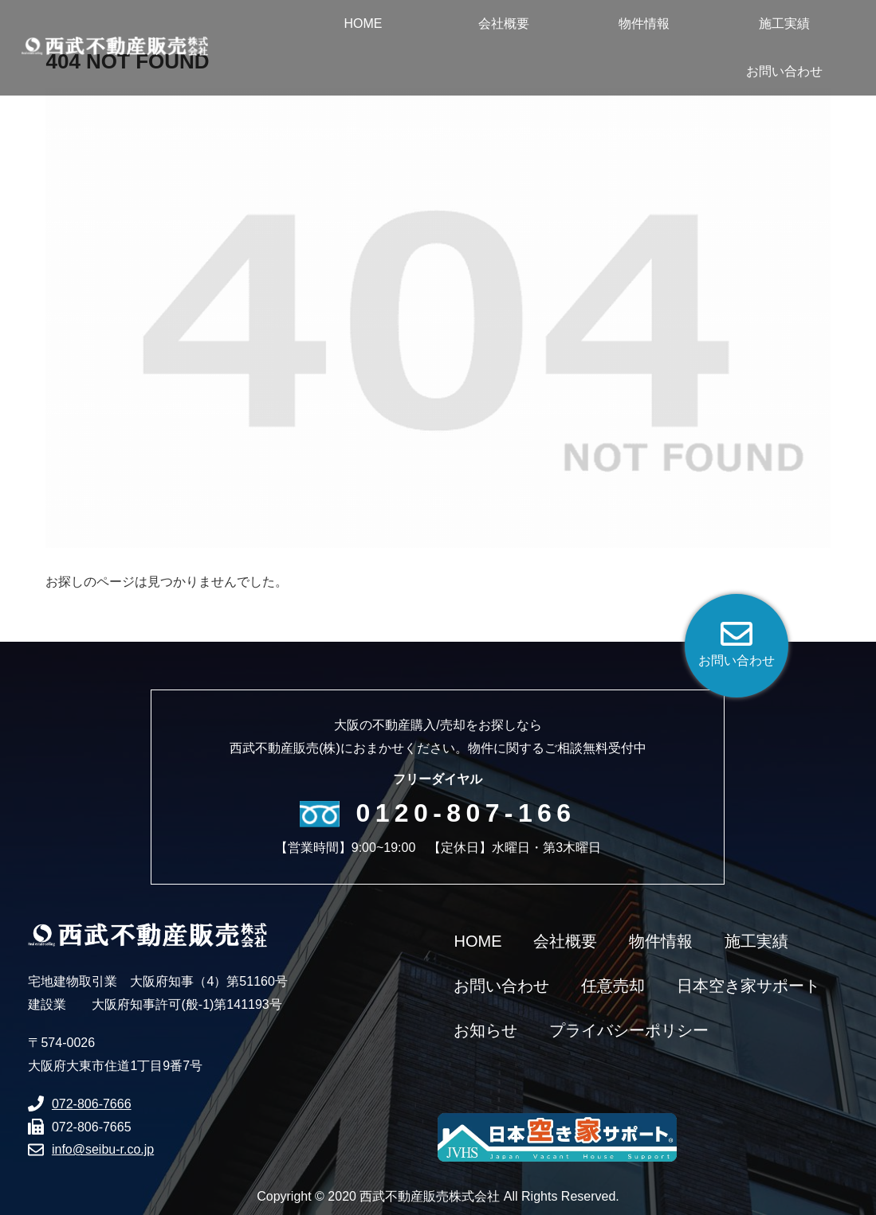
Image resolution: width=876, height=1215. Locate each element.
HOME (477, 941)
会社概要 (565, 941)
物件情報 (661, 941)
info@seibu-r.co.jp (103, 1149)
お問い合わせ (501, 985)
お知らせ (485, 1030)
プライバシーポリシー (629, 1030)
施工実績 (756, 941)
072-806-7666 (92, 1104)
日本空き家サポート (748, 985)
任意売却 (613, 985)
